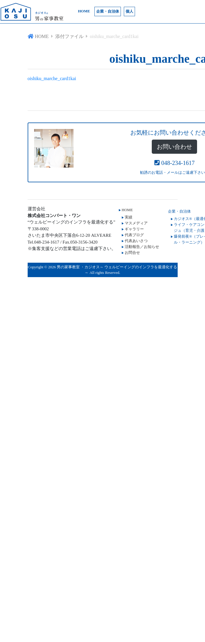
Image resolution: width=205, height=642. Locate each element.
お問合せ (132, 252)
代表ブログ (134, 235)
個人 (129, 11)
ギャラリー (134, 229)
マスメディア (136, 223)
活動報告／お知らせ (142, 246)
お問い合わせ (174, 146)
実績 (128, 217)
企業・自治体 (107, 11)
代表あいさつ (136, 241)
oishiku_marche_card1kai (52, 78)
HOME (84, 11)
